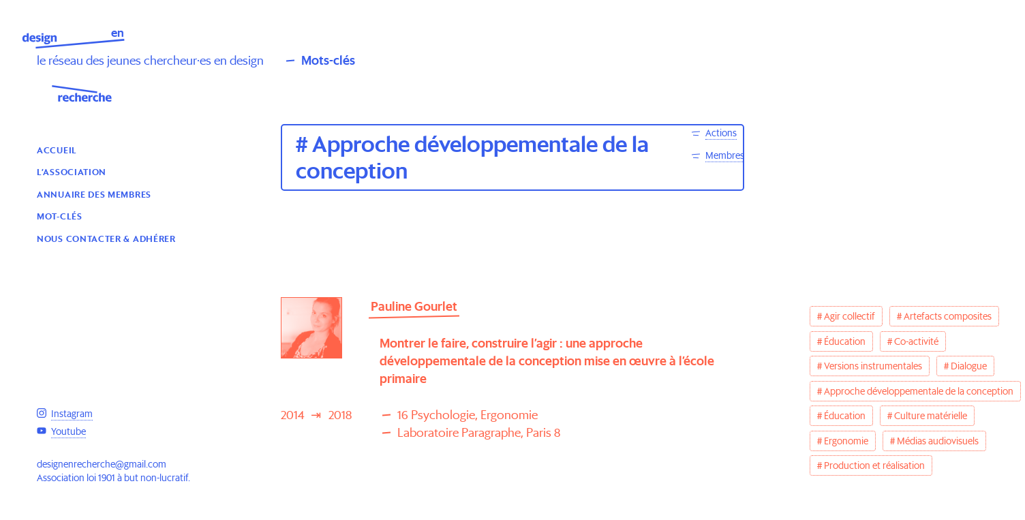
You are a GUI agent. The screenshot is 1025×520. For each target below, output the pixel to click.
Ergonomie (846, 441)
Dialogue (969, 366)
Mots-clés (328, 60)
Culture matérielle (930, 416)
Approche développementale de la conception (918, 391)
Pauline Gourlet (414, 306)
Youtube (68, 431)
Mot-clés (59, 215)
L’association (71, 171)
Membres (724, 155)
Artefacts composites (948, 316)
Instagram (72, 414)
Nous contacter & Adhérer (106, 238)
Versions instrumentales (873, 366)
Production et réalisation (874, 465)
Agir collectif (849, 316)
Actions (721, 133)
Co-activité (916, 341)
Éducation (845, 341)
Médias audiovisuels (938, 441)
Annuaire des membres (94, 194)
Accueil (57, 149)
